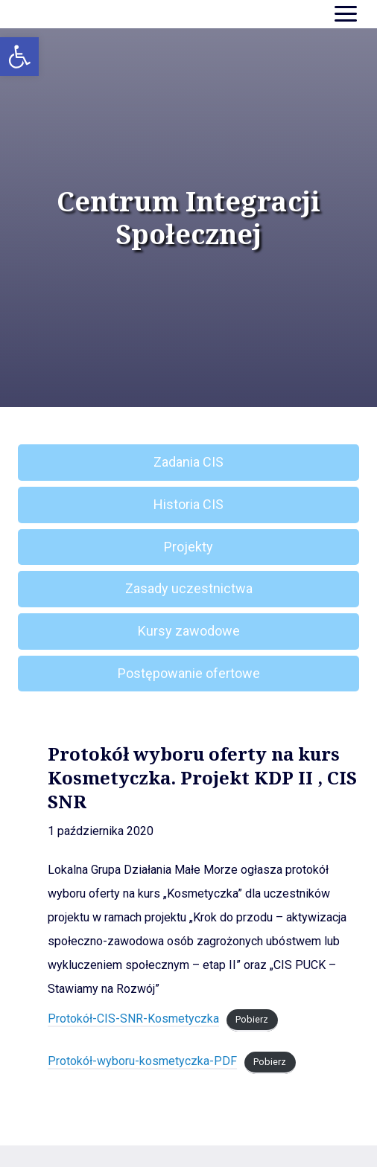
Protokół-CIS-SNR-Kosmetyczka (133, 1018)
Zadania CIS (188, 462)
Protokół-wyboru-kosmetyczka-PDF (142, 1061)
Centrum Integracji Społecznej (188, 218)
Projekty (188, 546)
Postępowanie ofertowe (189, 673)
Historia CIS (188, 504)
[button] (19, 56)
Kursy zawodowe (189, 631)
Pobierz (251, 1019)
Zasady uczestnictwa (189, 588)
